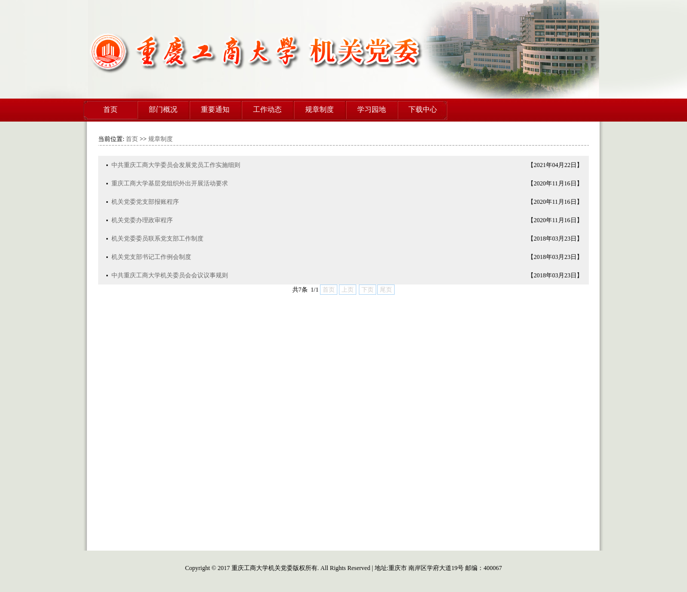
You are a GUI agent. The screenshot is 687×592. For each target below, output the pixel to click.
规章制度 (319, 109)
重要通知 (215, 109)
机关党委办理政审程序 (142, 220)
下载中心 (422, 109)
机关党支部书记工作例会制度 (151, 257)
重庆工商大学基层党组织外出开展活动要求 (169, 183)
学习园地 (371, 109)
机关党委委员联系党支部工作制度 (157, 238)
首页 (110, 109)
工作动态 (267, 109)
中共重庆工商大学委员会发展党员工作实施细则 (175, 165)
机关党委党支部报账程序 (145, 201)
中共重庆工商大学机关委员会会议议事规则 (169, 275)
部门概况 (163, 109)
